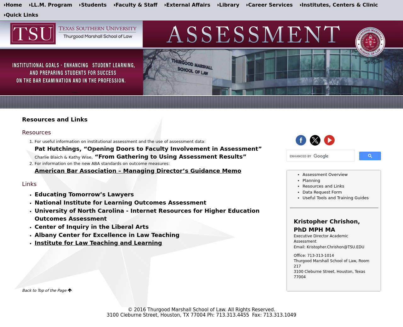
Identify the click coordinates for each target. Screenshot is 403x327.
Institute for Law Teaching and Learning (98, 243)
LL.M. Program (51, 5)
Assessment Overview (325, 174)
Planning (311, 180)
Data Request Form (322, 192)
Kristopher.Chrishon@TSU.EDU (335, 247)
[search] (320, 156)
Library (229, 5)
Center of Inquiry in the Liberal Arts (92, 226)
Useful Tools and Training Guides (336, 197)
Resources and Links (323, 186)
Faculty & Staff (136, 5)
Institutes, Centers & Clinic (340, 5)
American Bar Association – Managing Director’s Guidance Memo (138, 170)
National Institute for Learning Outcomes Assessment (120, 202)
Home (14, 5)
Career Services (270, 5)
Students (93, 5)
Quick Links (22, 15)
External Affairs (188, 5)
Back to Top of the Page (44, 290)
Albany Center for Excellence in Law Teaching (107, 235)
